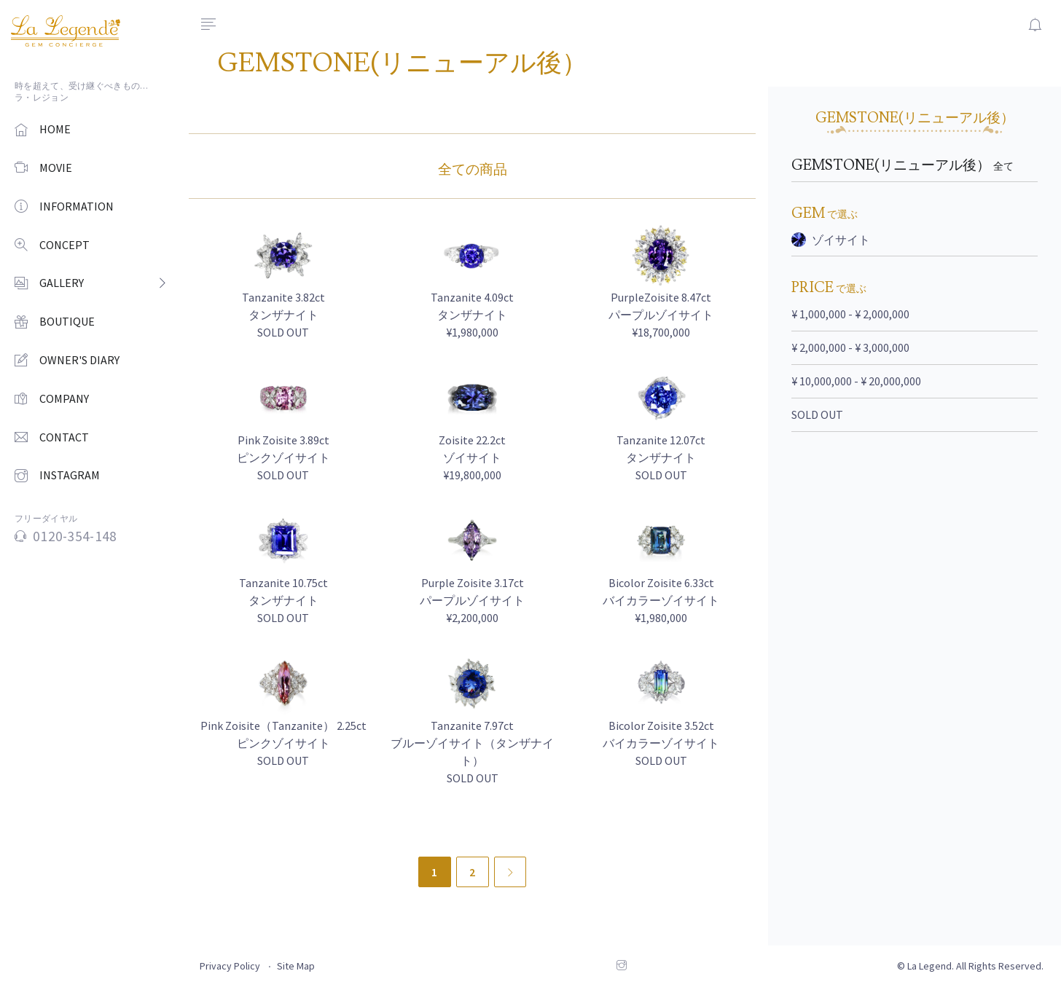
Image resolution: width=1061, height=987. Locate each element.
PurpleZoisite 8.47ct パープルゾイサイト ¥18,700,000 (660, 314)
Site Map (296, 965)
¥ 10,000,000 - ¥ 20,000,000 (856, 381)
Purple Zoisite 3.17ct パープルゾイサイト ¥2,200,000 (472, 600)
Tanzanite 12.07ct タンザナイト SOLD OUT (660, 457)
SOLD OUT (817, 414)
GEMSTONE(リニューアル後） (902, 166)
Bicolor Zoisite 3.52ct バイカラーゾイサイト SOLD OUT (661, 743)
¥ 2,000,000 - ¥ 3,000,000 (850, 347)
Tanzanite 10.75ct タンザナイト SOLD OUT (283, 600)
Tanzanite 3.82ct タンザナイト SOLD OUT (283, 314)
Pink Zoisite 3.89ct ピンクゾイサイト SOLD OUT (283, 457)
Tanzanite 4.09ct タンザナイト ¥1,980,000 (472, 314)
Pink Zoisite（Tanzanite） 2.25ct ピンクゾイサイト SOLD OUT (283, 743)
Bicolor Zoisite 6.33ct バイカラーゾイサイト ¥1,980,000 (661, 600)
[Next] (510, 872)
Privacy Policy (230, 965)
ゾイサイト (830, 239)
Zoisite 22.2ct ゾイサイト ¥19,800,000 (472, 457)
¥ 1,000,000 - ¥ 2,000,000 (850, 314)
